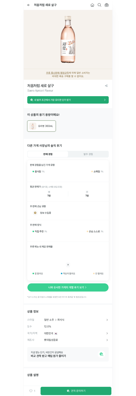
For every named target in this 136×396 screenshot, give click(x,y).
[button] (32, 391)
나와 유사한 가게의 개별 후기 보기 (68, 287)
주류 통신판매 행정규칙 (57, 72)
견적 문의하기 (76, 391)
